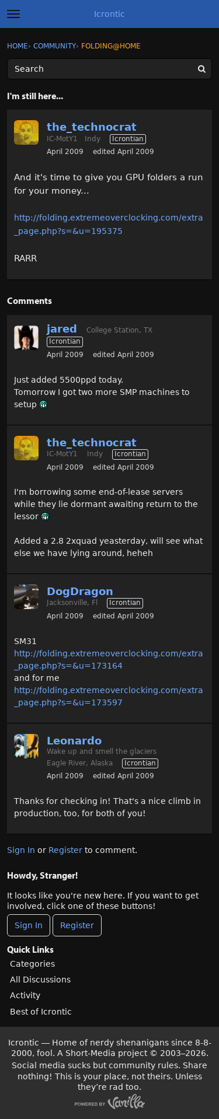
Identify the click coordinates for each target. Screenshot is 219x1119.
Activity (25, 995)
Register (65, 850)
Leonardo (74, 741)
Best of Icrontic (41, 1011)
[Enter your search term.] (109, 68)
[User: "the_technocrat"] (26, 132)
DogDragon (80, 591)
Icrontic (109, 14)
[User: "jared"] (26, 338)
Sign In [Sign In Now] (29, 925)
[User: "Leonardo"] (26, 746)
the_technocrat (92, 127)
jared (62, 329)
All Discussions (40, 979)
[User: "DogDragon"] (26, 597)
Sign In (21, 850)
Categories (32, 963)
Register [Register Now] (77, 925)
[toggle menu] (13, 14)
